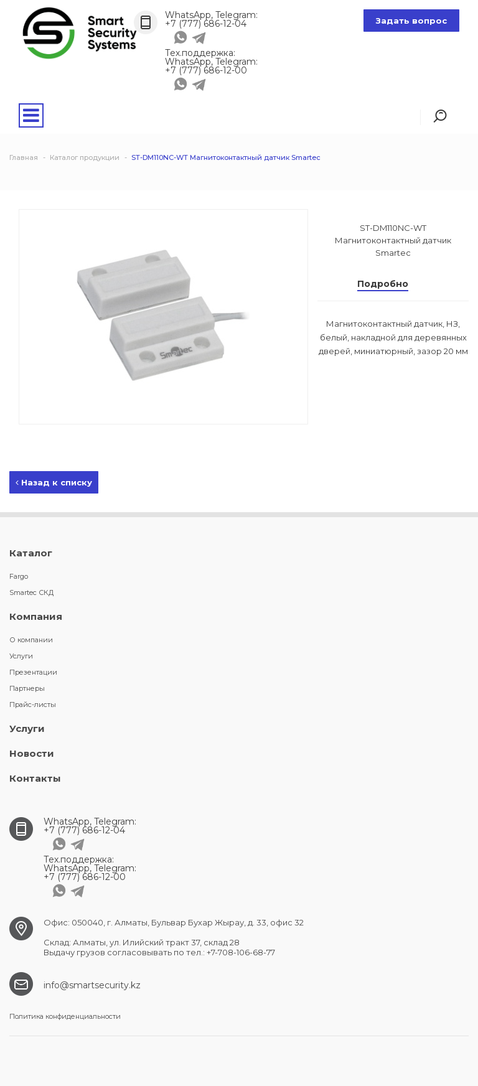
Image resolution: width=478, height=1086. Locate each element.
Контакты (35, 778)
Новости (31, 753)
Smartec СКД (31, 592)
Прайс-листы (32, 704)
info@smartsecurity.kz (92, 985)
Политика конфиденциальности (65, 1016)
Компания (35, 616)
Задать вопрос (411, 21)
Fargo (18, 576)
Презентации (33, 672)
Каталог (30, 553)
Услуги (21, 656)
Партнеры (27, 688)
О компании (31, 639)
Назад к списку (54, 482)
